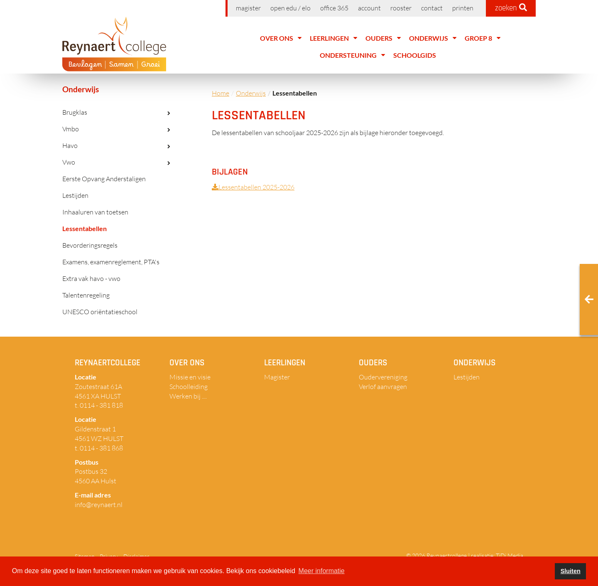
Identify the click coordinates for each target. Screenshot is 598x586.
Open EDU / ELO (290, 8)
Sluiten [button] (571, 571)
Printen (462, 8)
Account (369, 8)
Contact (432, 8)
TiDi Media (509, 555)
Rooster (401, 8)
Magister (248, 8)
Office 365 (334, 8)
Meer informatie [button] (322, 570)
